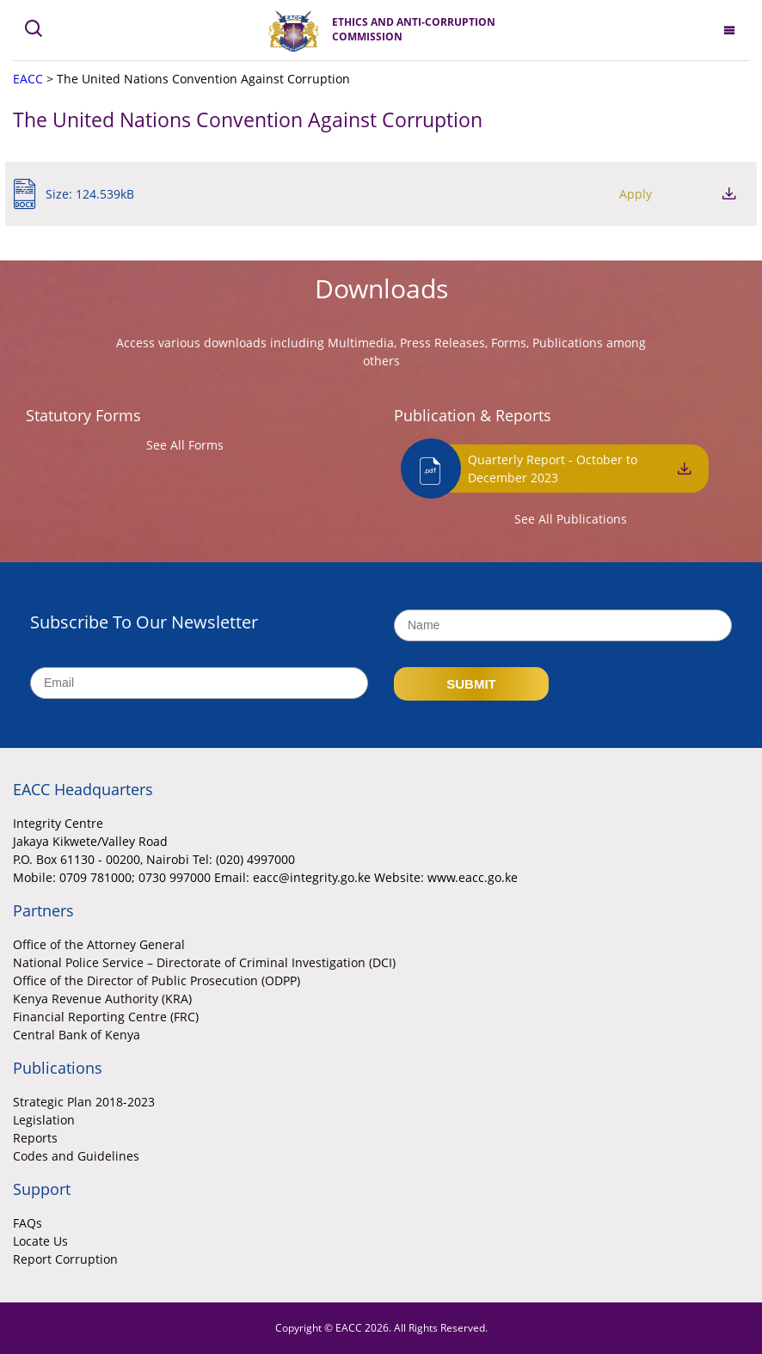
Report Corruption (65, 1259)
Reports (35, 1138)
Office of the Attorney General (99, 944)
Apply (635, 194)
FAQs (27, 1223)
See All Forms (185, 445)
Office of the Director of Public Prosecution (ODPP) (156, 980)
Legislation (44, 1120)
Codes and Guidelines (76, 1156)
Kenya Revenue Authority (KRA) (102, 998)
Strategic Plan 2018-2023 (84, 1102)
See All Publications (570, 519)
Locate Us (40, 1241)
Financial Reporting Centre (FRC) (106, 1016)
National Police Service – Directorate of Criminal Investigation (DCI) (204, 962)
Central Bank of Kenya (76, 1034)
